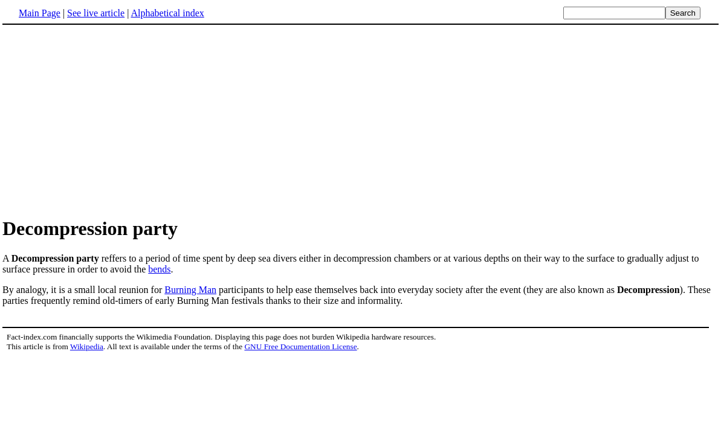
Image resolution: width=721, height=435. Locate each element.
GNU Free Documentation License (300, 346)
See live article (95, 13)
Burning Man (190, 290)
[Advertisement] (103, 120)
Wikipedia (86, 346)
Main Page (39, 13)
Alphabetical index (167, 13)
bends (159, 269)
